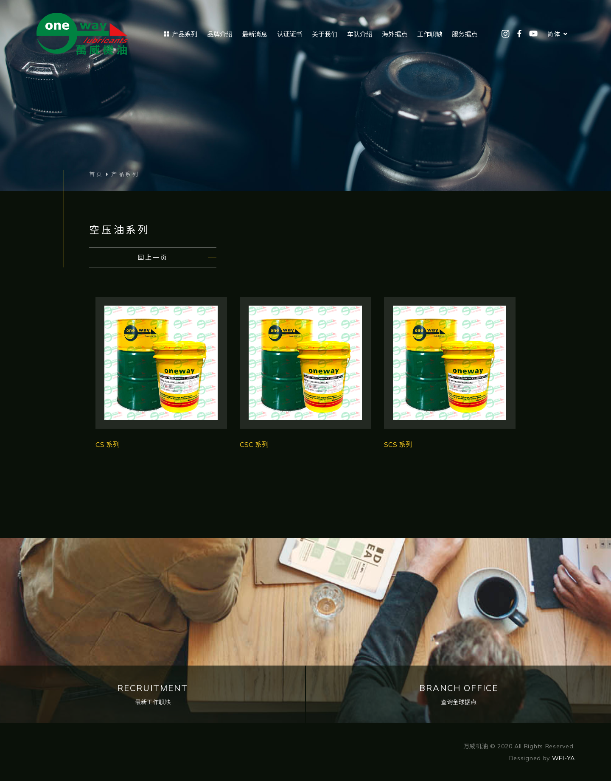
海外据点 (394, 34)
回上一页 (152, 257)
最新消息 (254, 34)
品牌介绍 (220, 34)
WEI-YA (563, 758)
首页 (96, 174)
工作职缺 (430, 34)
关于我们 (324, 34)
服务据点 (464, 34)
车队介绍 (360, 34)
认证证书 (290, 34)
